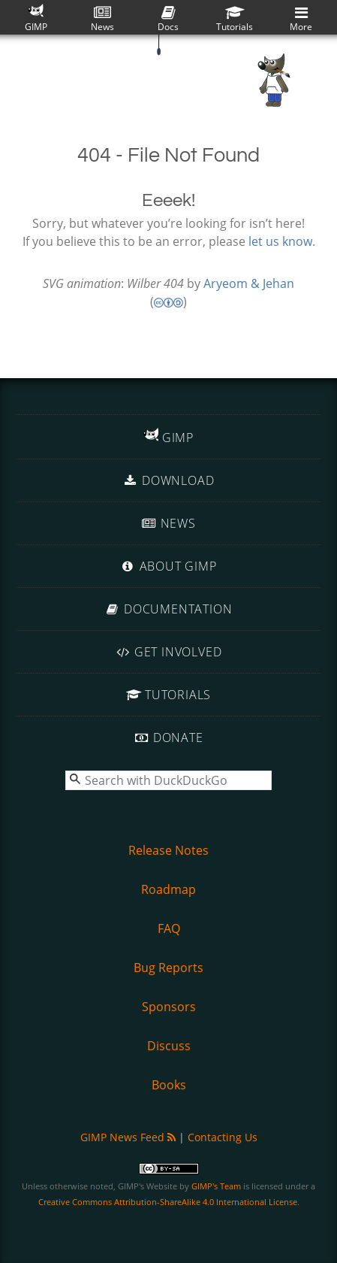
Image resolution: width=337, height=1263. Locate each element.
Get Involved (169, 652)
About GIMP (168, 566)
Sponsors (169, 1006)
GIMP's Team (216, 1186)
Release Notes (168, 850)
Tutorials (234, 19)
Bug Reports (168, 967)
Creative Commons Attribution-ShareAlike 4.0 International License (167, 1201)
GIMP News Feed (128, 1137)
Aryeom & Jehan (248, 283)
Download (169, 480)
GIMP (36, 18)
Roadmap (168, 889)
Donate (168, 737)
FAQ (169, 928)
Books (169, 1085)
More (301, 19)
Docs (168, 19)
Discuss (169, 1045)
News (102, 19)
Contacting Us (222, 1137)
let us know (280, 241)
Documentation (169, 609)
